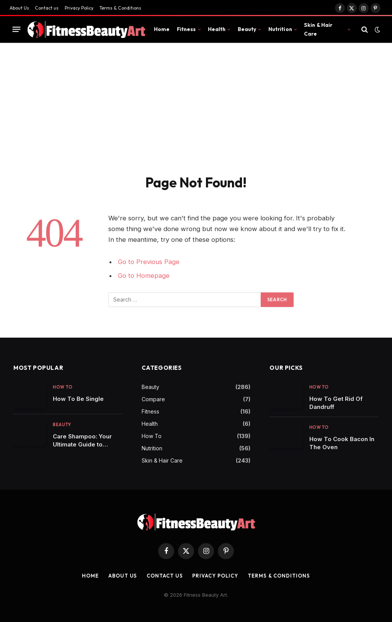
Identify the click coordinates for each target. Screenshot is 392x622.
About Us (19, 8)
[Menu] (17, 29)
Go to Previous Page (149, 262)
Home (162, 29)
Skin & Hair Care (318, 29)
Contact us (47, 8)
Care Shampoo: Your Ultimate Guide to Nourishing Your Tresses (82, 440)
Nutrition (280, 29)
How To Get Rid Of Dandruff (336, 402)
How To (62, 387)
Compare (153, 399)
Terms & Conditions (120, 8)
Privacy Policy (79, 8)
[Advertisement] (196, 116)
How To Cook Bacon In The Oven (341, 443)
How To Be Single (78, 398)
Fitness (186, 29)
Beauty (247, 29)
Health (217, 29)
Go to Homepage (144, 275)
